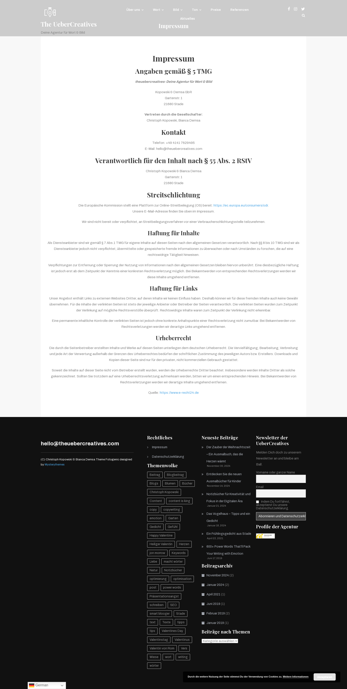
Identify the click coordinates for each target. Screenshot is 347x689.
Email (260, 487)
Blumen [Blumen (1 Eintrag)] (170, 483)
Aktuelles (187, 18)
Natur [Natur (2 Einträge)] (154, 570)
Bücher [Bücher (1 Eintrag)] (187, 483)
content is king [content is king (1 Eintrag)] (179, 501)
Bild (176, 10)
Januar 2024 (215, 585)
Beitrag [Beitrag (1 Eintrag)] (155, 475)
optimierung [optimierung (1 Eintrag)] (158, 579)
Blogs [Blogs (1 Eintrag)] (154, 483)
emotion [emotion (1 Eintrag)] (156, 518)
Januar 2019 (215, 623)
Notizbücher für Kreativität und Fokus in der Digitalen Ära (228, 497)
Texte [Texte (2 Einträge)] (166, 622)
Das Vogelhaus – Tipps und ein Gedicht (228, 517)
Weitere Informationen (295, 676)
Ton (195, 10)
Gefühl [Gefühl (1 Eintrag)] (172, 527)
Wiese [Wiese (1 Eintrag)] (154, 657)
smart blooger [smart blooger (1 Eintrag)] (160, 613)
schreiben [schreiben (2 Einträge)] (157, 605)
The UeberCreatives (69, 24)
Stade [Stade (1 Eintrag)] (180, 613)
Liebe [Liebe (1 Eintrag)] (153, 561)
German (38, 685)
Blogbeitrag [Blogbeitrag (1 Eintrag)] (175, 475)
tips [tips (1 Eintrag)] (152, 631)
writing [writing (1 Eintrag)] (183, 657)
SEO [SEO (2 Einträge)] (173, 605)
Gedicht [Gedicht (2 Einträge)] (155, 527)
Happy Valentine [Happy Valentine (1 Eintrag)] (161, 535)
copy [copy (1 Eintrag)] (153, 509)
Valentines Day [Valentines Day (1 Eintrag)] (172, 631)
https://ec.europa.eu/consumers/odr (241, 205)
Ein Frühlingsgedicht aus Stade (228, 533)
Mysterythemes (55, 464)
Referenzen (239, 10)
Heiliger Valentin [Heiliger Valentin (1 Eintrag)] (161, 544)
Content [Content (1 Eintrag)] (156, 501)
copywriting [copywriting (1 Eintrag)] (171, 509)
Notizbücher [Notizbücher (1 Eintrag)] (173, 570)
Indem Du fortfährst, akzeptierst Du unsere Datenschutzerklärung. (273, 505)
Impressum (159, 447)
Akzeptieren (324, 677)
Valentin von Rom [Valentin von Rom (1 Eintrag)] (162, 648)
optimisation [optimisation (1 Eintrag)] (182, 579)
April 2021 (213, 594)
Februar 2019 (215, 613)
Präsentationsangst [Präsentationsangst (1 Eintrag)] (164, 596)
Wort (156, 10)
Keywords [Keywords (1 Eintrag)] (179, 553)
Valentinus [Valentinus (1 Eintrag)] (182, 639)
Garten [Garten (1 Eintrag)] (173, 518)
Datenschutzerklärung (168, 456)
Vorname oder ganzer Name (275, 472)
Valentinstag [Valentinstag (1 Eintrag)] (159, 639)
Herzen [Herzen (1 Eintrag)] (184, 544)
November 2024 (217, 575)
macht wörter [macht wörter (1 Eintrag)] (173, 561)
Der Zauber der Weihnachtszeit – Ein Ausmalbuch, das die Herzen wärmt (228, 454)
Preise (216, 10)
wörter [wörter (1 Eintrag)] (154, 665)
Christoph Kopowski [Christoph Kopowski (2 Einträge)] (164, 492)
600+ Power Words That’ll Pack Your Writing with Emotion (228, 550)
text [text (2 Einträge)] (153, 622)
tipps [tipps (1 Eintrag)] (181, 622)
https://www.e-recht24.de (179, 392)
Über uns (133, 10)
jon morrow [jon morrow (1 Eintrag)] (157, 553)
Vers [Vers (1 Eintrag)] (184, 648)
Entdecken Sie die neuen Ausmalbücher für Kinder (224, 478)
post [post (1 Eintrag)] (153, 587)
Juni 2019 (213, 604)
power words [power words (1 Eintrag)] (172, 587)
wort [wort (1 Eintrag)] (168, 657)
